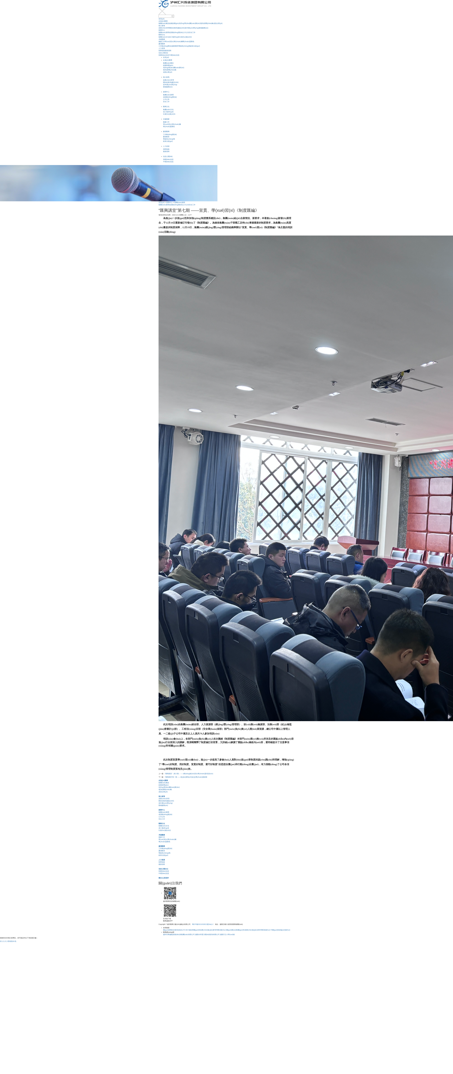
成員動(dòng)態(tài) (176, 32)
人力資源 (162, 48)
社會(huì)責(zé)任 (186, 37)
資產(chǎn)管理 (164, 28)
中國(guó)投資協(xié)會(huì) (280, 930)
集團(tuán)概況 (164, 23)
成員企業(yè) (217, 23)
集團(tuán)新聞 (164, 32)
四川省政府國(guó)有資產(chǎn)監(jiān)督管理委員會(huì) (205, 930)
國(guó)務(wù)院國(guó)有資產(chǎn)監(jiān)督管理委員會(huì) (248, 930)
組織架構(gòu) (174, 23)
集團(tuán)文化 (164, 37)
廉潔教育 (175, 46)
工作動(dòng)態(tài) (165, 46)
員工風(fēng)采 (174, 37)
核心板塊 (162, 26)
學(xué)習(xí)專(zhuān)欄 (174, 41)
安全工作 (192, 32)
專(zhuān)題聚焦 (188, 41)
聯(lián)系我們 (164, 878)
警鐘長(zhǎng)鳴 (184, 46)
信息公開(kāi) (163, 53)
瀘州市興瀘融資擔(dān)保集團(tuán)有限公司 (179, 934)
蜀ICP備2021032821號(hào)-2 (202, 924)
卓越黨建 (162, 39)
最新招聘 (168, 50)
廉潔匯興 (162, 44)
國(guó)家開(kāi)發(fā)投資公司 (174, 930)
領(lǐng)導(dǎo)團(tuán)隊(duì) (189, 23)
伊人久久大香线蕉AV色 (8, 941)
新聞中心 (162, 30)
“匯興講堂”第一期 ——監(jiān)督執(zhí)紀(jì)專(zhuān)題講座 (186, 777)
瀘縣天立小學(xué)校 (227, 934)
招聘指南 (162, 50)
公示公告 (186, 32)
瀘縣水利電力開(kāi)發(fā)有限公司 (207, 934)
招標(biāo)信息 (164, 55)
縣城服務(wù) (203, 28)
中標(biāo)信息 (174, 55)
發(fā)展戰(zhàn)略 (206, 23)
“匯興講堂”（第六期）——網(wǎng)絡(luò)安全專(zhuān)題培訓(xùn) (189, 774)
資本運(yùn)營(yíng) (192, 28)
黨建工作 (162, 41)
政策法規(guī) (195, 46)
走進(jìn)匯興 (163, 21)
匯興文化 (162, 35)
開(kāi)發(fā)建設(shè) (177, 28)
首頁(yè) (161, 19)
